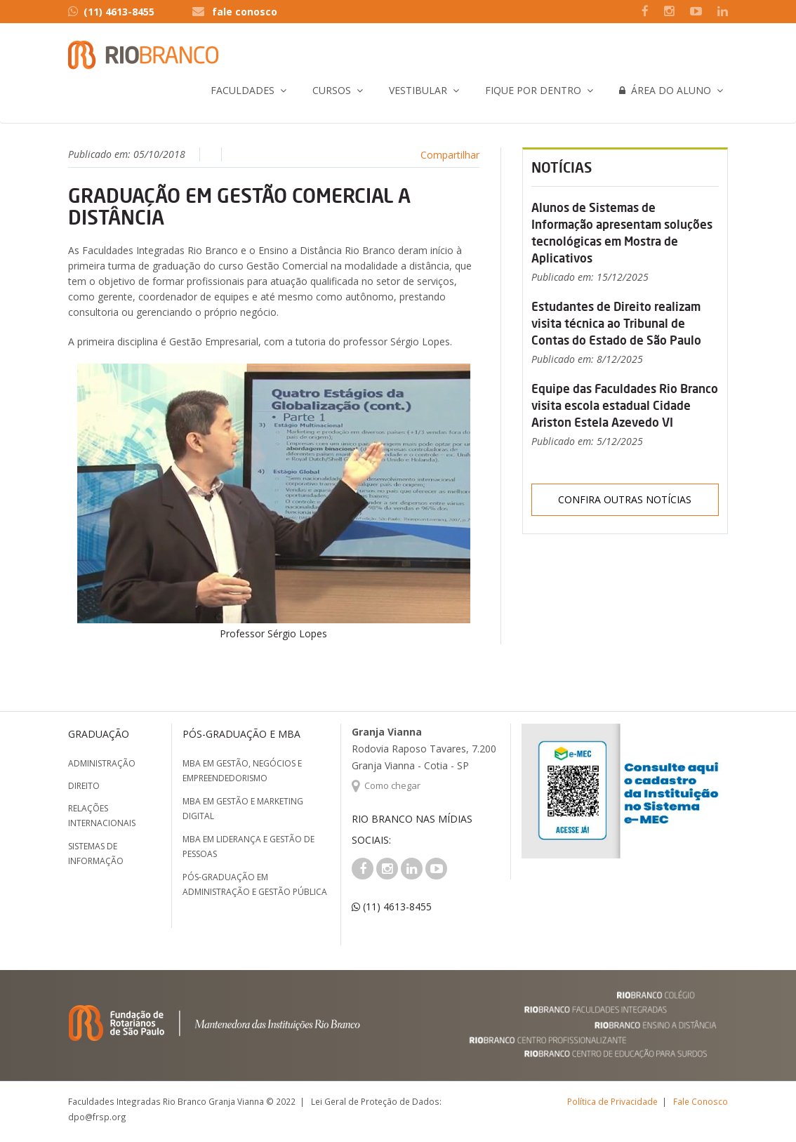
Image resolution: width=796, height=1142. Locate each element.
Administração (101, 763)
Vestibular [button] (418, 90)
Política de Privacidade (612, 1101)
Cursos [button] (331, 90)
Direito (84, 786)
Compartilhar (449, 154)
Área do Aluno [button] (665, 90)
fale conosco (244, 11)
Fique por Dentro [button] (533, 90)
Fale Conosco (700, 1101)
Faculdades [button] (242, 90)
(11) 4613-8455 (111, 11)
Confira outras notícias (624, 499)
